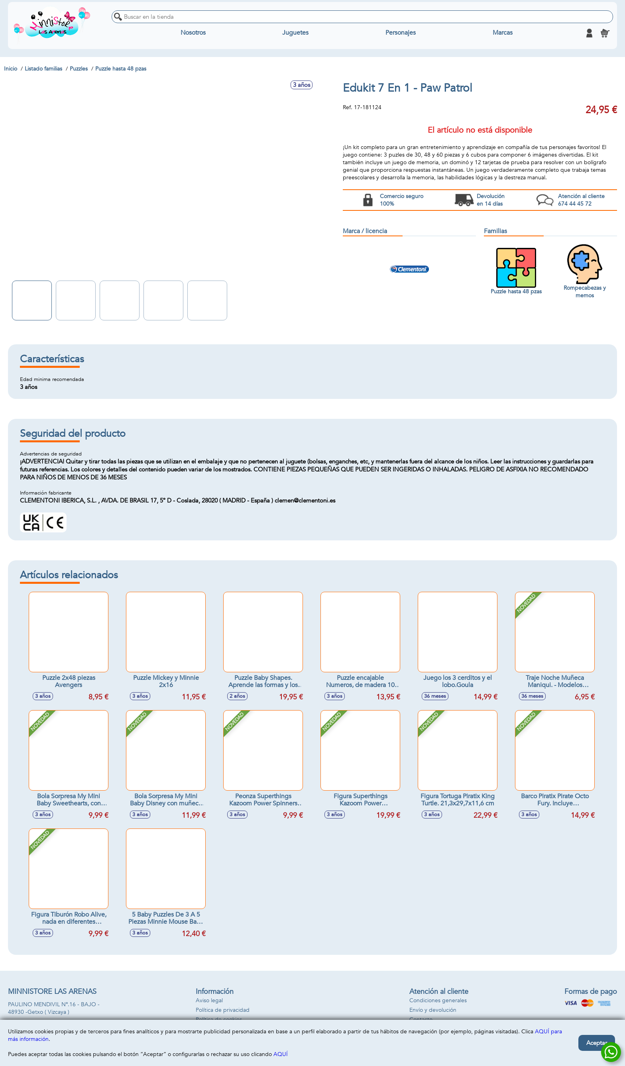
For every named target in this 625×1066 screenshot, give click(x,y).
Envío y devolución (432, 1010)
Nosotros (193, 33)
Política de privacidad (223, 1010)
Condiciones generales (438, 1000)
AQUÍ (280, 1054)
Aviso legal (209, 1000)
